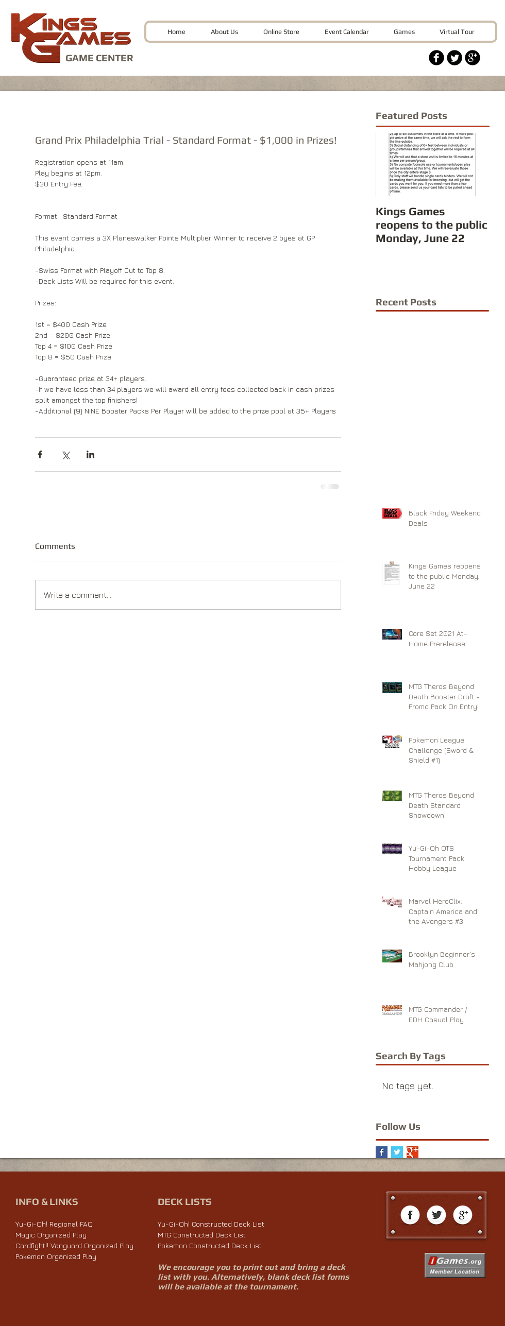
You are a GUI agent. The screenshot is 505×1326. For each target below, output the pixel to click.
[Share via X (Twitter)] (65, 454)
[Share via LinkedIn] (90, 454)
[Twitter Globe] (436, 1216)
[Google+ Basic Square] (412, 1152)
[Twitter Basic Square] (397, 1152)
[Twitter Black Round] (454, 57)
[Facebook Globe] (410, 1216)
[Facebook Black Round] (436, 57)
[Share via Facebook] (40, 454)
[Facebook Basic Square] (382, 1152)
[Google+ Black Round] (472, 57)
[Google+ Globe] (463, 1216)
